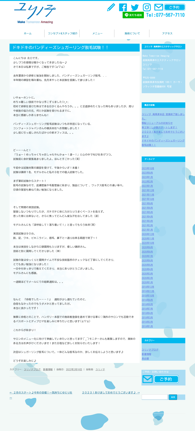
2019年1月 (147, 326)
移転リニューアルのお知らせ (157, 123)
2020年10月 (148, 243)
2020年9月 (147, 247)
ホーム (28, 33)
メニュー (97, 33)
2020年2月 (147, 278)
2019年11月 (148, 291)
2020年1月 (147, 282)
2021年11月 (148, 195)
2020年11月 (148, 238)
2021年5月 (147, 212)
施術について (132, 33)
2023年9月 (147, 173)
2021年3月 (147, 221)
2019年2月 (147, 322)
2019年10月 (148, 295)
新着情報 (48, 369)
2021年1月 (147, 230)
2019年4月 (147, 313)
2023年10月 (148, 168)
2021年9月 (147, 203)
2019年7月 (147, 309)
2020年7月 (147, 256)
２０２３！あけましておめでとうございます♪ (111, 392)
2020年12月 (148, 234)
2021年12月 (148, 190)
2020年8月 (147, 252)
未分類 (145, 358)
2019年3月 (147, 317)
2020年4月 (147, 269)
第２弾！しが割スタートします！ (159, 127)
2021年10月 (148, 199)
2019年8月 (147, 304)
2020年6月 (147, 260)
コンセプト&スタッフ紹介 (63, 33)
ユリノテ (100, 369)
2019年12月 (148, 287)
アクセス (167, 33)
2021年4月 (147, 217)
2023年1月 (147, 177)
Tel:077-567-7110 (165, 15)
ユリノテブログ (32, 369)
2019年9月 (147, 300)
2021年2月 (147, 225)
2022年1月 (147, 186)
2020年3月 (147, 274)
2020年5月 (147, 265)
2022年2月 (147, 181)
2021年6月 (147, 208)
